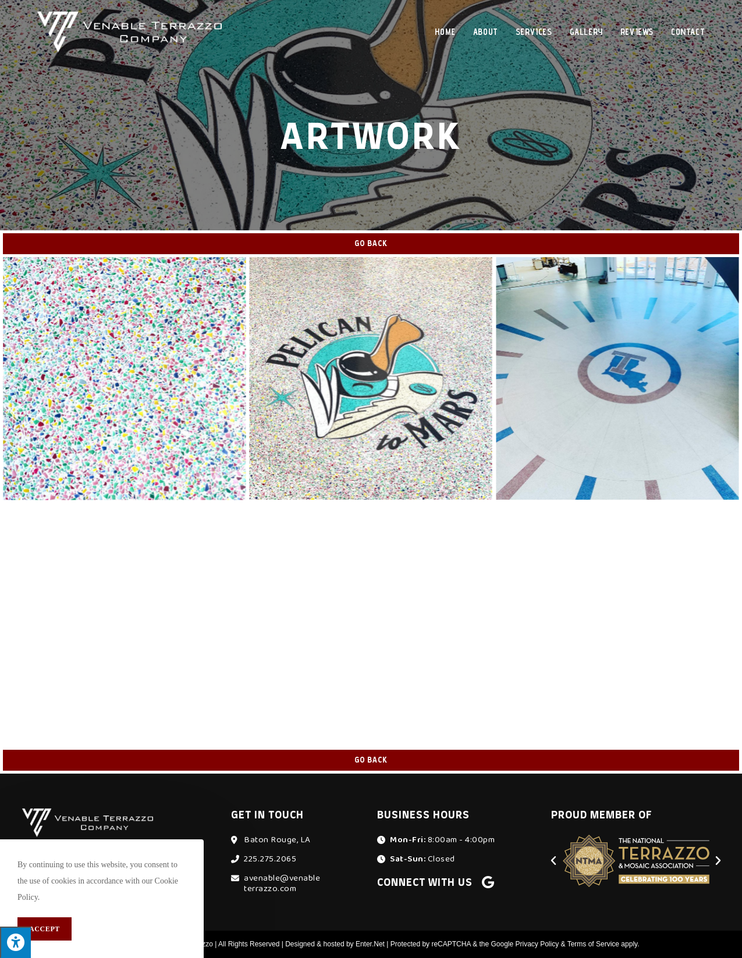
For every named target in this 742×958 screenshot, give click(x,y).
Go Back (371, 243)
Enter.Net (370, 944)
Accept (44, 929)
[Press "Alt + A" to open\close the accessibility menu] (15, 942)
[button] (553, 861)
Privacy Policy (537, 944)
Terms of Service (593, 944)
